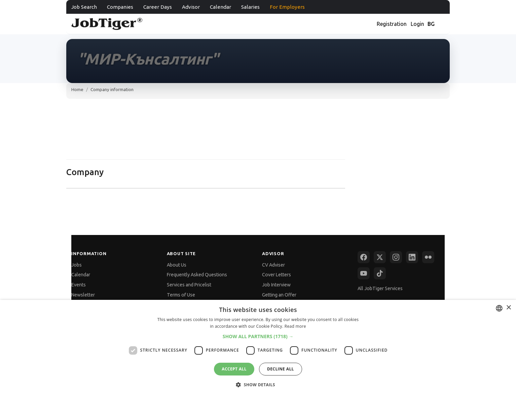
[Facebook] (364, 257)
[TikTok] (380, 273)
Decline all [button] (280, 369)
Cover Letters (276, 274)
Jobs (76, 265)
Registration (392, 24)
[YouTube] (364, 273)
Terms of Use (181, 294)
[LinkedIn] (412, 257)
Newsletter (83, 294)
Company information (112, 89)
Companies (120, 7)
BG (431, 24)
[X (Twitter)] (380, 257)
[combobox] (499, 308)
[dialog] (258, 348)
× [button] (508, 307)
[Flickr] (428, 257)
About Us (176, 265)
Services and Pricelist (189, 284)
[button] (258, 336)
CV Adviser (273, 265)
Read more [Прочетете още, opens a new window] (295, 326)
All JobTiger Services (380, 288)
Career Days (157, 7)
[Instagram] (396, 257)
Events (78, 284)
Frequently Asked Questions (197, 274)
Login (417, 24)
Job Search (84, 7)
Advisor (191, 7)
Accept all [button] (234, 369)
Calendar (220, 7)
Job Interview (276, 284)
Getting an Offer (279, 294)
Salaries (250, 7)
